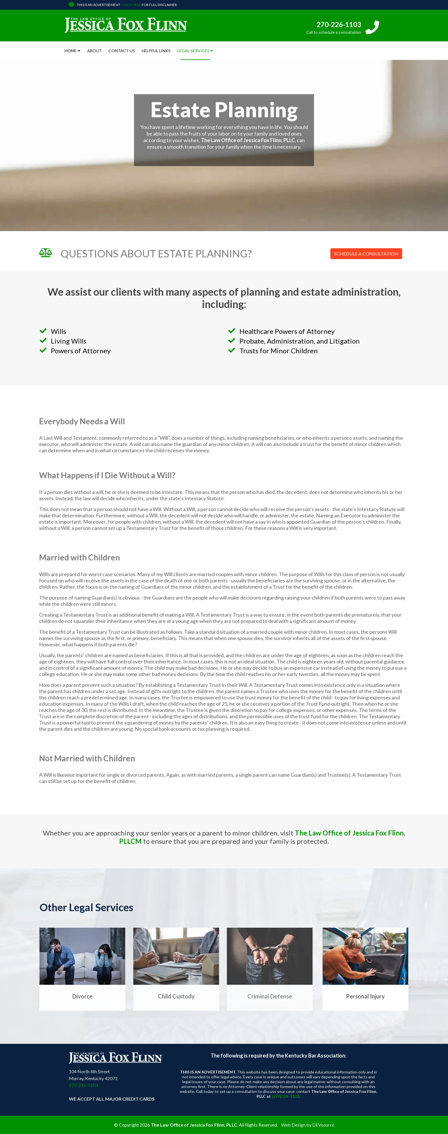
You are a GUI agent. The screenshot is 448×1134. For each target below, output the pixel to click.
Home (71, 50)
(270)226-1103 (285, 1096)
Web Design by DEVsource (307, 1124)
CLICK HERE (132, 5)
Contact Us (122, 50)
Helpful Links (156, 50)
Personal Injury (365, 996)
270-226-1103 (339, 24)
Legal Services (193, 50)
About (94, 50)
